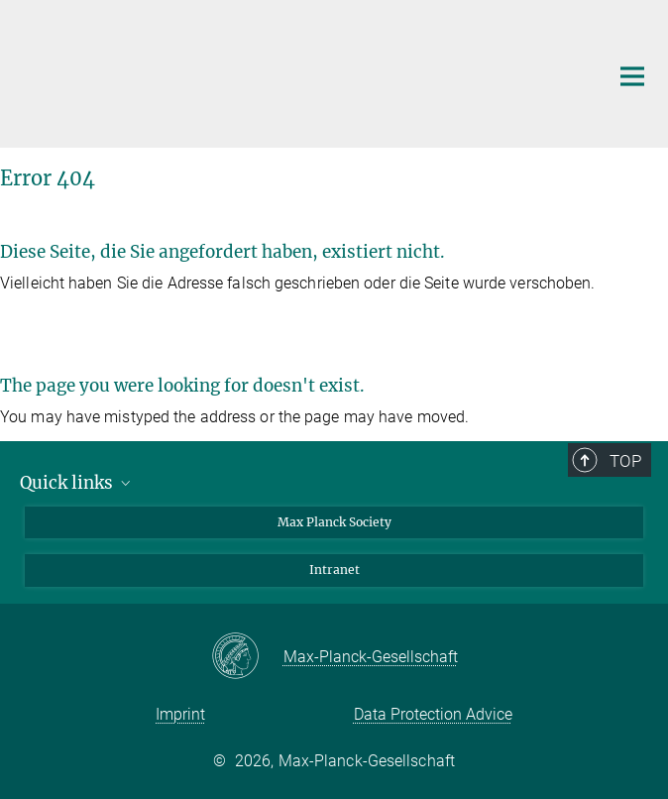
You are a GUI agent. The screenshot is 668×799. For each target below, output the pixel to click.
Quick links (77, 483)
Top (625, 461)
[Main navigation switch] (632, 76)
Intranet (334, 569)
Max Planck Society (334, 521)
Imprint (180, 714)
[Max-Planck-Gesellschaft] (247, 657)
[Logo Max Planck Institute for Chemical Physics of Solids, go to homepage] (297, 71)
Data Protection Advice (433, 714)
